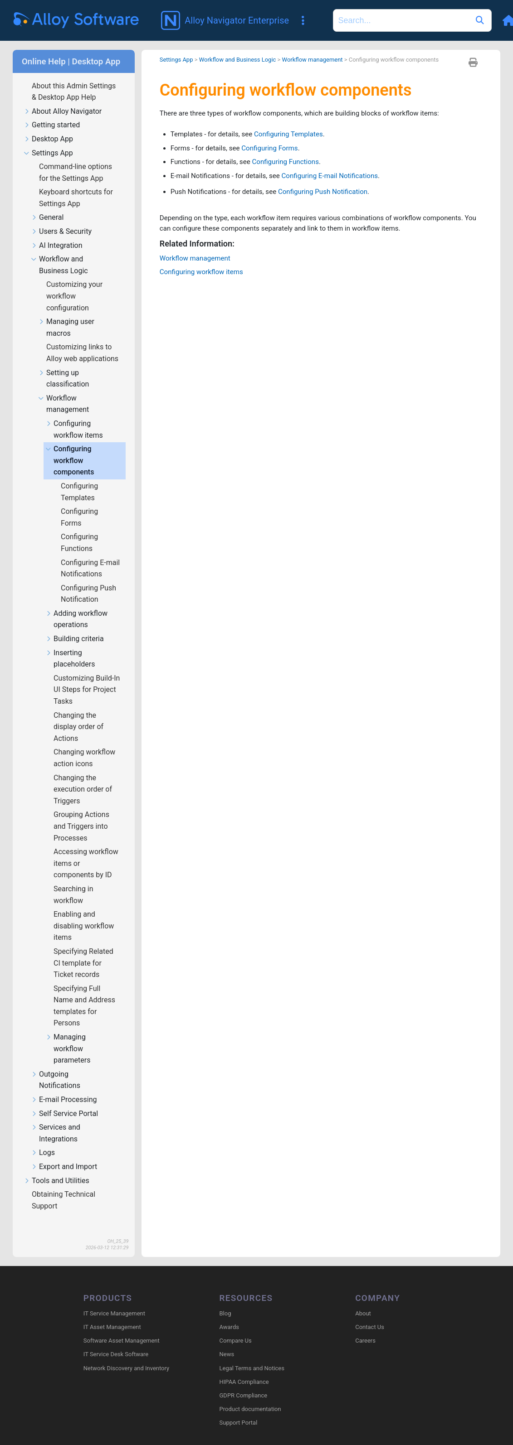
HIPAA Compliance (244, 1369)
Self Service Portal (64, 1101)
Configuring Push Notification (88, 580)
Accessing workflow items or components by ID (86, 850)
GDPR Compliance (244, 1383)
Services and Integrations (55, 1120)
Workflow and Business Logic (59, 252)
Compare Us (236, 1328)
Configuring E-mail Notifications (90, 555)
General (47, 205)
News (227, 1342)
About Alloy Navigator (63, 99)
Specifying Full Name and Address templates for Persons (84, 993)
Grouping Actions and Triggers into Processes (81, 813)
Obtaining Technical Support (63, 1187)
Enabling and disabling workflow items (84, 912)
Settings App (48, 140)
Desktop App (48, 126)
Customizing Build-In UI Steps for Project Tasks (87, 676)
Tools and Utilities (56, 1168)
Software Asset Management (121, 1328)
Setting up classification (63, 365)
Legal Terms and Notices (252, 1356)
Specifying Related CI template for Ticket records (83, 950)
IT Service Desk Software (115, 1342)
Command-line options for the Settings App (75, 159)
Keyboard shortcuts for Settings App (76, 184)
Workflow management (63, 391)
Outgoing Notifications (55, 1067)
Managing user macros (66, 314)
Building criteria (74, 626)
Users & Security (61, 219)
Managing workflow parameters (67, 1035)
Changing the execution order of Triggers (83, 776)
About (363, 1301)
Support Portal (239, 1410)
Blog (225, 1301)
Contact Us (369, 1314)
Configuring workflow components (69, 447)
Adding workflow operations (76, 606)
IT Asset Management (112, 1314)
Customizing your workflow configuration (74, 283)
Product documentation (250, 1396)
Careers (365, 1328)
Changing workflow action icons (84, 745)
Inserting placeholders (70, 645)
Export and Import (64, 1154)
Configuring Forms (79, 504)
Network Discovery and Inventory (126, 1356)
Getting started (52, 112)
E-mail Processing (64, 1087)
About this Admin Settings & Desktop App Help (74, 78)
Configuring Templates (79, 479)
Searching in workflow (73, 881)
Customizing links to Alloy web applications (83, 339)
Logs (43, 1140)
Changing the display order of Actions (78, 714)
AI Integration (57, 233)
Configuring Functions (79, 529)
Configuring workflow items (74, 416)
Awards (229, 1314)
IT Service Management (114, 1301)
